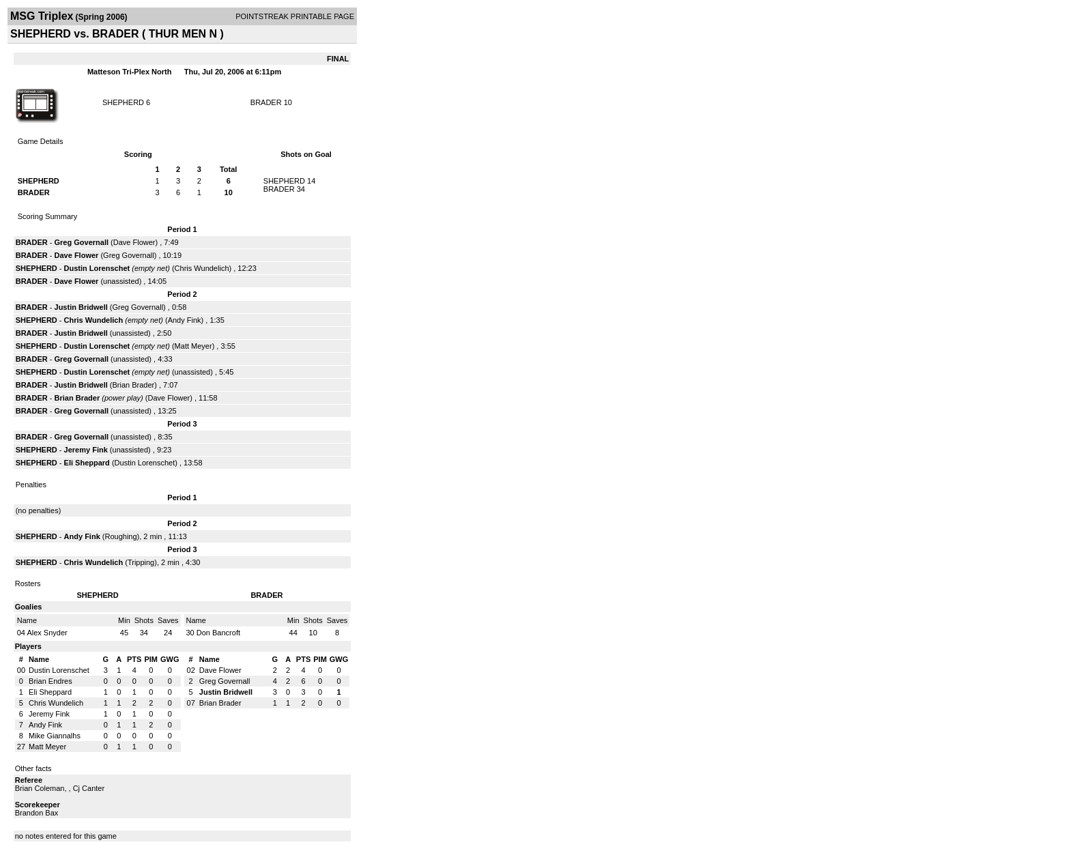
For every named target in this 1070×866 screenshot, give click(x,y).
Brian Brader (134, 385)
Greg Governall (82, 242)
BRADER (266, 102)
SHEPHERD (123, 102)
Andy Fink (184, 320)
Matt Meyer (193, 346)
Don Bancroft (218, 633)
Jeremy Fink (86, 450)
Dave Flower (134, 242)
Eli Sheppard (87, 463)
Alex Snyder (47, 633)
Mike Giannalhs (55, 736)
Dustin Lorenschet (97, 268)
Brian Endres (50, 681)
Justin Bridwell (81, 307)
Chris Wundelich (202, 268)
